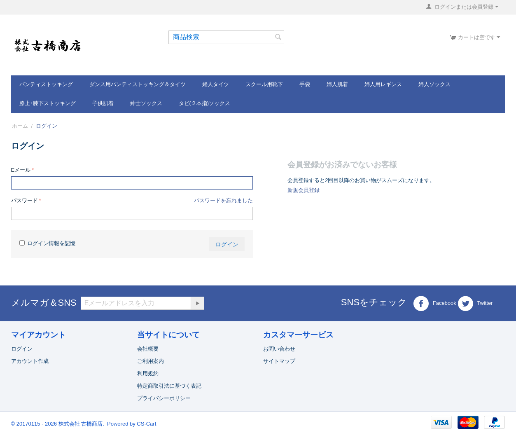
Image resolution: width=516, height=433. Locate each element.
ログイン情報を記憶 (47, 243)
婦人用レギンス (383, 84)
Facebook (434, 303)
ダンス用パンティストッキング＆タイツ (137, 84)
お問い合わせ (279, 349)
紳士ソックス (146, 103)
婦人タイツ (215, 84)
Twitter (475, 303)
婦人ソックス (434, 84)
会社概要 (148, 349)
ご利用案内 (150, 361)
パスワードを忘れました (223, 200)
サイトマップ (279, 361)
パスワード (24, 200)
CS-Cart (146, 424)
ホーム (20, 126)
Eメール (21, 170)
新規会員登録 (303, 190)
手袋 (304, 84)
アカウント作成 (30, 361)
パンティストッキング (46, 84)
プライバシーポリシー (164, 398)
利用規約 (148, 373)
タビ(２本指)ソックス (205, 103)
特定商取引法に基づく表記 (169, 386)
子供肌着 (103, 103)
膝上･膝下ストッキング (47, 103)
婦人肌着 (337, 84)
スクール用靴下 (264, 84)
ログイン (226, 244)
